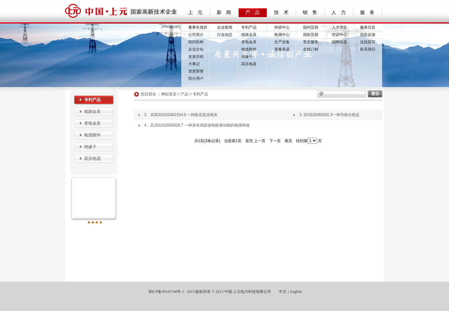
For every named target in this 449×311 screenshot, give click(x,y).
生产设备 (282, 42)
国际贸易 (310, 34)
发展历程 (196, 56)
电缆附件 (249, 49)
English (296, 291)
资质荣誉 (196, 71)
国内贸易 (310, 27)
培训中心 (339, 34)
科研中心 (282, 27)
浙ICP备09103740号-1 (165, 291)
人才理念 (339, 27)
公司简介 (196, 34)
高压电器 (249, 64)
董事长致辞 (197, 27)
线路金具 (249, 34)
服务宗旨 (367, 27)
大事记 (194, 64)
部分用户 (196, 78)
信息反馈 (367, 34)
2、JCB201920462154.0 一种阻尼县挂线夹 (181, 115)
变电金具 (249, 42)
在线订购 (310, 49)
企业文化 (196, 49)
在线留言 (367, 42)
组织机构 (196, 42)
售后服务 (310, 42)
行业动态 (224, 34)
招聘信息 (339, 42)
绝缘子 (247, 56)
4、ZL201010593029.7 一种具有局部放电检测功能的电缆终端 (197, 125)
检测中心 (282, 34)
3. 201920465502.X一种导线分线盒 (329, 115)
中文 (282, 291)
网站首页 (169, 94)
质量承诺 (282, 49)
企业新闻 (224, 27)
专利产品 (249, 27)
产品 (184, 94)
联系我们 (367, 49)
